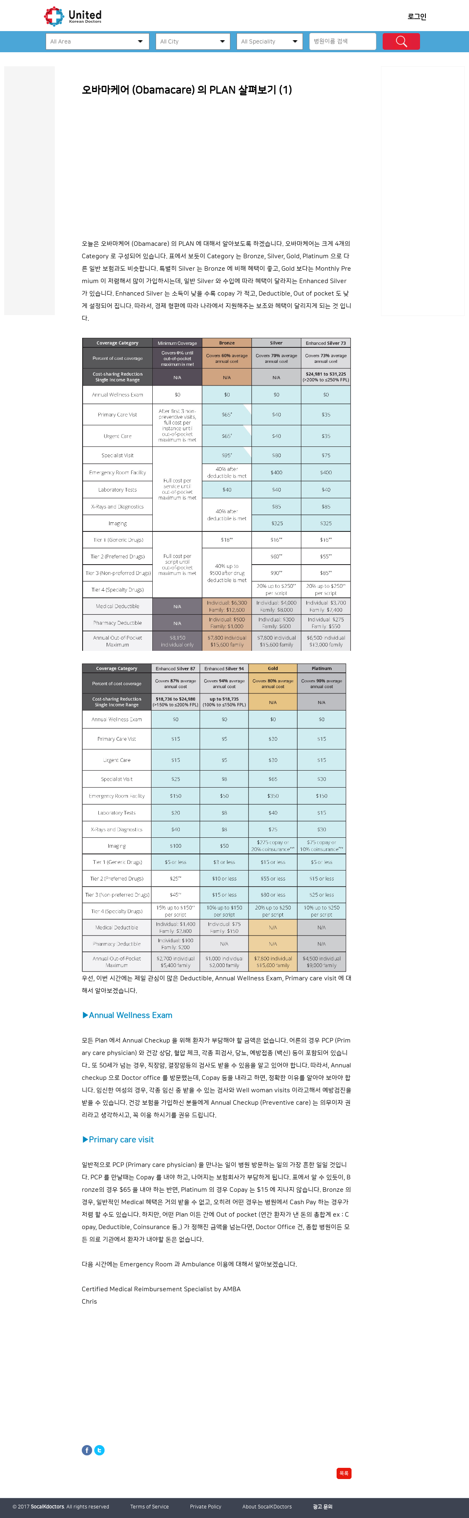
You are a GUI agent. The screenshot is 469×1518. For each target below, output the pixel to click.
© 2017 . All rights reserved (60, 1507)
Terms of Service (149, 1507)
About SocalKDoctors (267, 1507)
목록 (344, 1473)
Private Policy (205, 1507)
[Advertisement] (422, 191)
